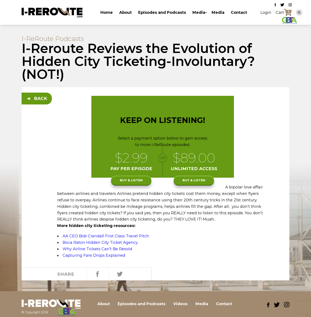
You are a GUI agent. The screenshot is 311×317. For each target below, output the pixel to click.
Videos (184, 303)
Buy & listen (131, 181)
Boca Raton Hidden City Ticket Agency (100, 242)
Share (97, 274)
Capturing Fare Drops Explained (94, 255)
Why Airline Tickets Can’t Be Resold (97, 249)
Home (106, 12)
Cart (280, 12)
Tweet (119, 274)
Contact (239, 12)
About (125, 12)
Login (265, 12)
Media (198, 12)
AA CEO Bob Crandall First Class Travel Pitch (106, 236)
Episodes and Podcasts (162, 12)
